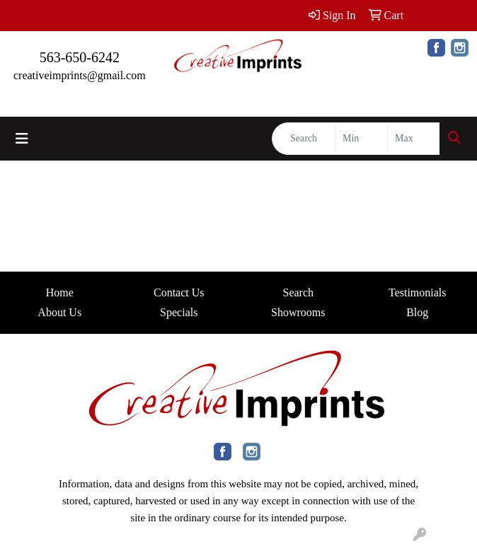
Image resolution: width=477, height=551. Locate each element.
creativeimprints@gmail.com (79, 75)
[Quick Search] (303, 138)
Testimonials (418, 292)
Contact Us (179, 292)
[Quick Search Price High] (413, 138)
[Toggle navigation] (22, 139)
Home (60, 292)
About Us (59, 312)
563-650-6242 (80, 57)
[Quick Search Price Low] (361, 138)
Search (298, 292)
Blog (417, 312)
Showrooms (298, 312)
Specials (178, 312)
